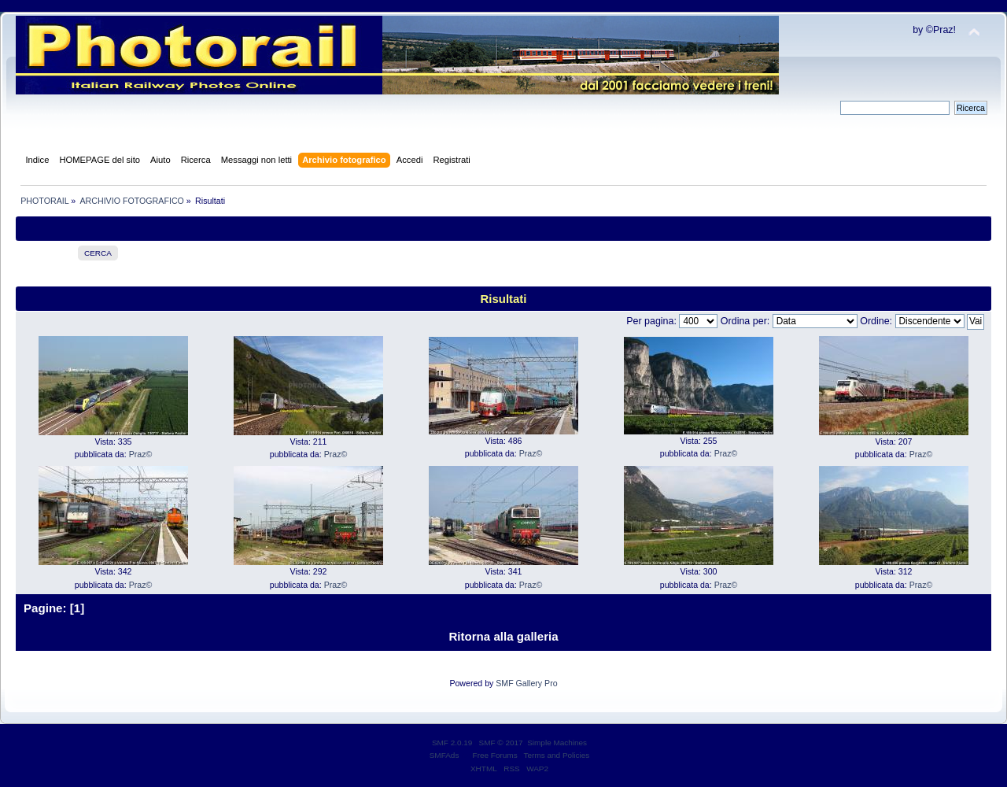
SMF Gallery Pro (526, 683)
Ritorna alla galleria (503, 636)
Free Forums (495, 755)
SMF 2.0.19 (452, 742)
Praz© (141, 454)
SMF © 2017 (501, 742)
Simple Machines (557, 742)
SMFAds (444, 755)
